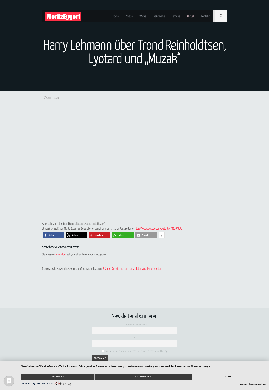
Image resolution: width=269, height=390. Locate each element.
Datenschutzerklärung (257, 384)
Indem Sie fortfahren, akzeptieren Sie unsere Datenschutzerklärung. (135, 351)
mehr (229, 376)
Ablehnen (57, 376)
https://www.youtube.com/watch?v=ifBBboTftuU (158, 228)
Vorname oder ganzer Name (134, 324)
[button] (53, 235)
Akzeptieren (143, 376)
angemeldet (60, 254)
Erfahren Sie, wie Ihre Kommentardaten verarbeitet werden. (132, 268)
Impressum (243, 384)
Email (134, 337)
